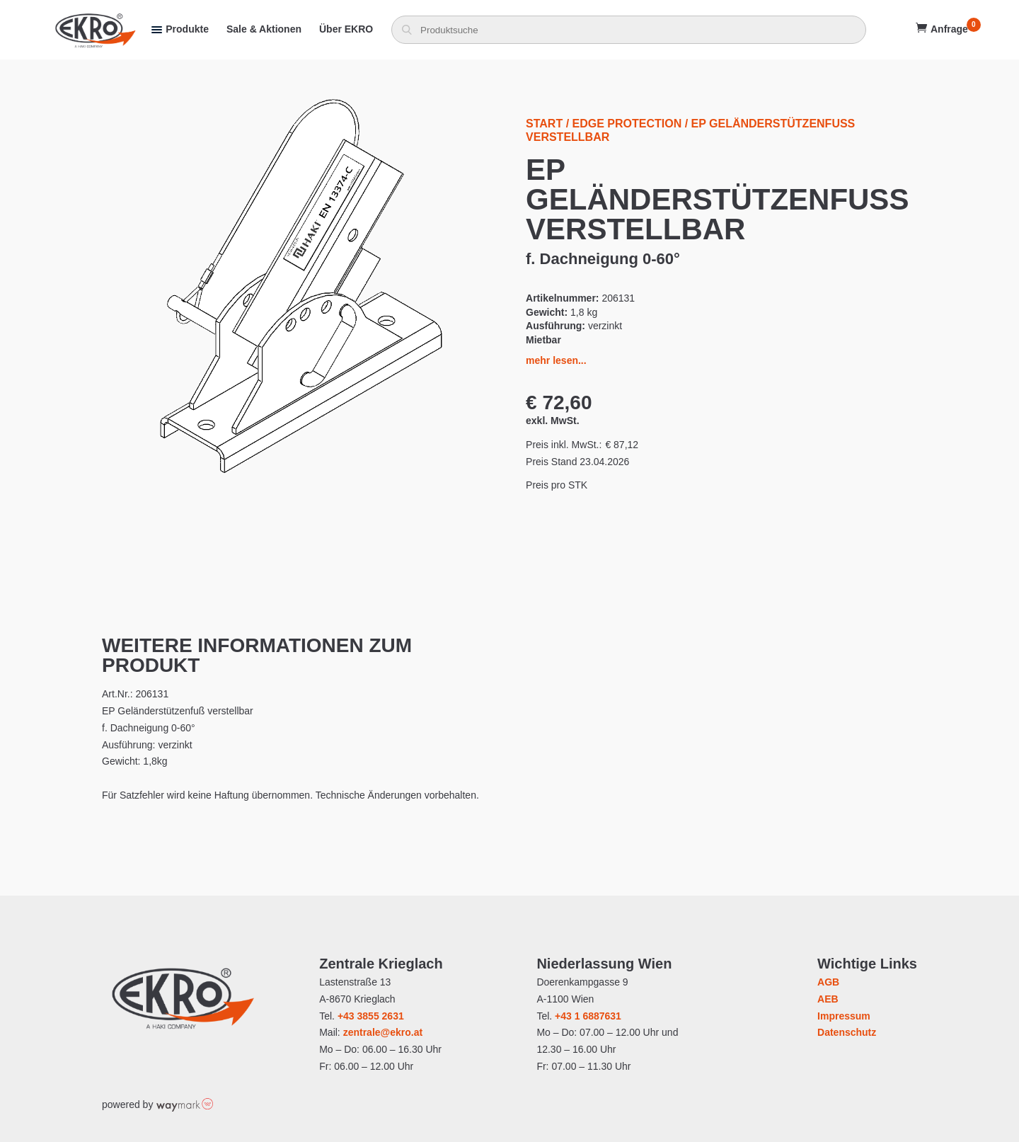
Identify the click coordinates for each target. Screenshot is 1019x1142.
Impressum (843, 1016)
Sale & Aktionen (263, 29)
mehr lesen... (556, 360)
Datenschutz (846, 1032)
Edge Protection (627, 124)
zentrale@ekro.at (382, 1032)
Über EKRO (346, 29)
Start (544, 124)
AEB (828, 999)
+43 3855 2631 (371, 1016)
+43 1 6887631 (588, 1016)
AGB (828, 982)
